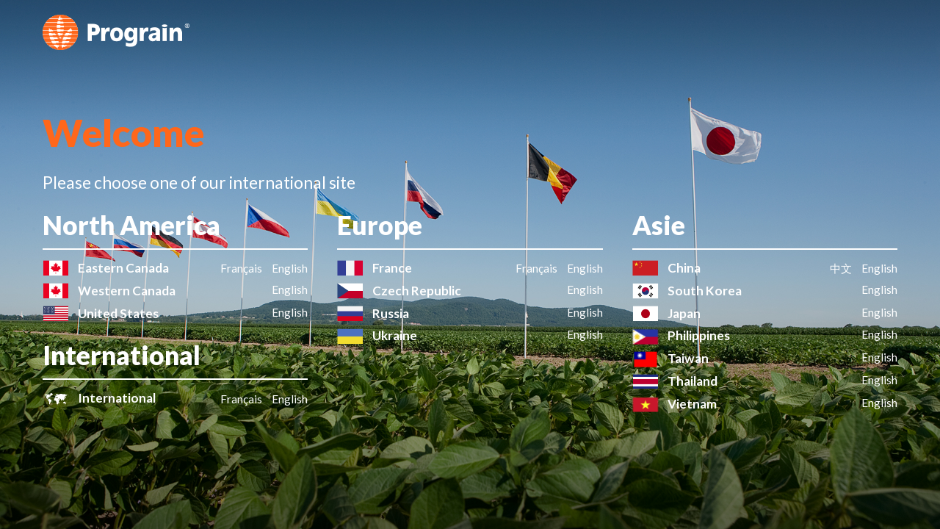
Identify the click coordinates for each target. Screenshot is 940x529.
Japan (684, 313)
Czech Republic (416, 290)
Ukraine (394, 335)
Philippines (699, 335)
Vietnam (692, 403)
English (290, 268)
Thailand (692, 381)
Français (241, 268)
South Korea (705, 290)
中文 (841, 268)
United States (118, 313)
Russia (390, 313)
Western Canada (127, 290)
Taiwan (688, 358)
